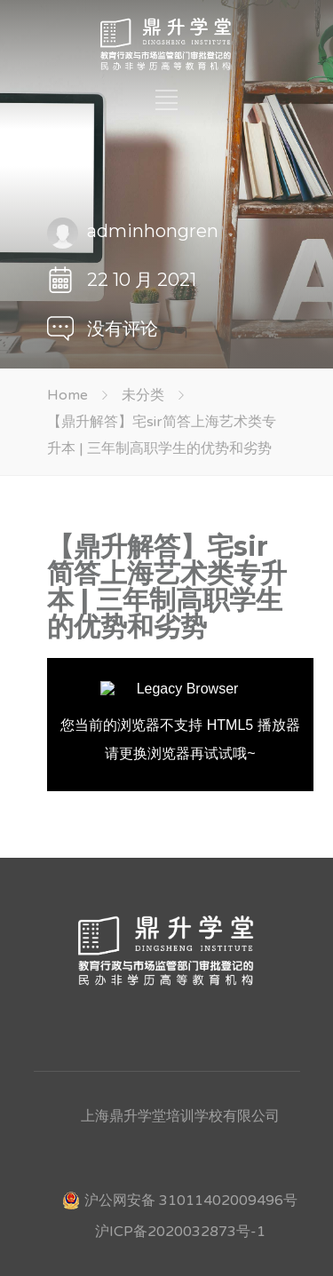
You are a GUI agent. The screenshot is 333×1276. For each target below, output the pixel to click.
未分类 (143, 395)
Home (67, 395)
